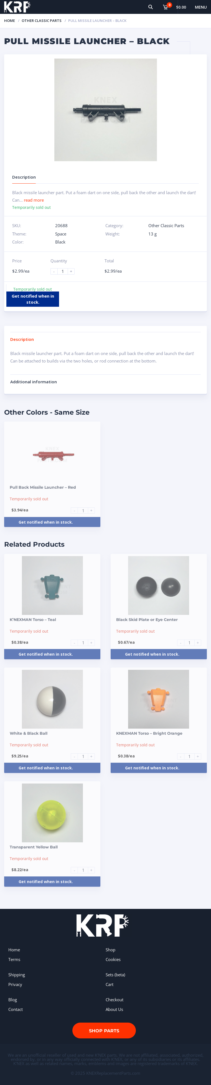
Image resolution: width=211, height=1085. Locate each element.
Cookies (113, 959)
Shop (110, 949)
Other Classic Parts (42, 20)
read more (34, 200)
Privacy (15, 984)
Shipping (16, 974)
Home (9, 20)
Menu (201, 7)
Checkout (114, 999)
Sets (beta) (115, 974)
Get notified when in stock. (33, 299)
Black (60, 242)
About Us (114, 1009)
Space (60, 234)
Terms (14, 959)
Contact (15, 1009)
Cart (109, 984)
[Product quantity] (64, 271)
